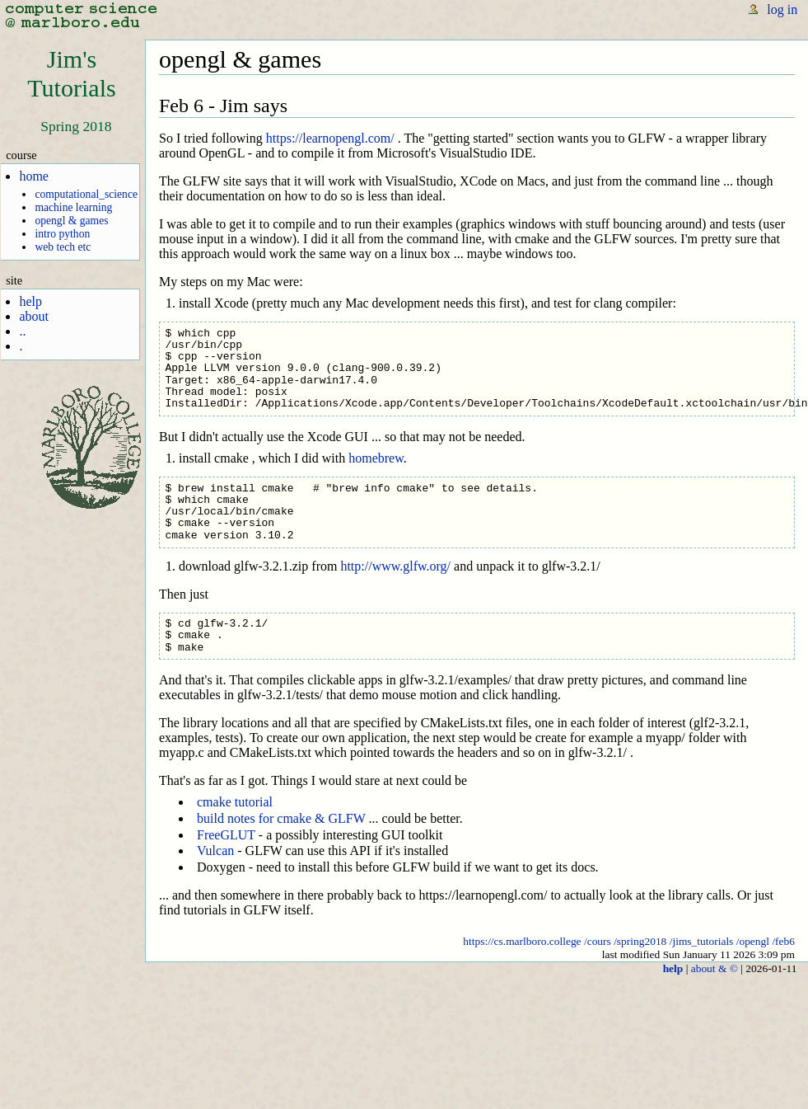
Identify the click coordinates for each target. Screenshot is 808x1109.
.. (22, 331)
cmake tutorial (235, 802)
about (34, 316)
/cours (597, 941)
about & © (714, 968)
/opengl (752, 941)
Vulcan (215, 850)
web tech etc (63, 247)
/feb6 (783, 941)
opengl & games (71, 220)
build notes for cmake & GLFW (281, 818)
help (30, 301)
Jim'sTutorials (71, 73)
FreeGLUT (226, 835)
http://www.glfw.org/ (395, 566)
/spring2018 (640, 941)
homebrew (376, 458)
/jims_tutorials (702, 941)
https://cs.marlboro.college (522, 941)
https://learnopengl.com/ (330, 138)
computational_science (86, 194)
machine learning (73, 207)
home (34, 176)
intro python (62, 234)
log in (782, 9)
